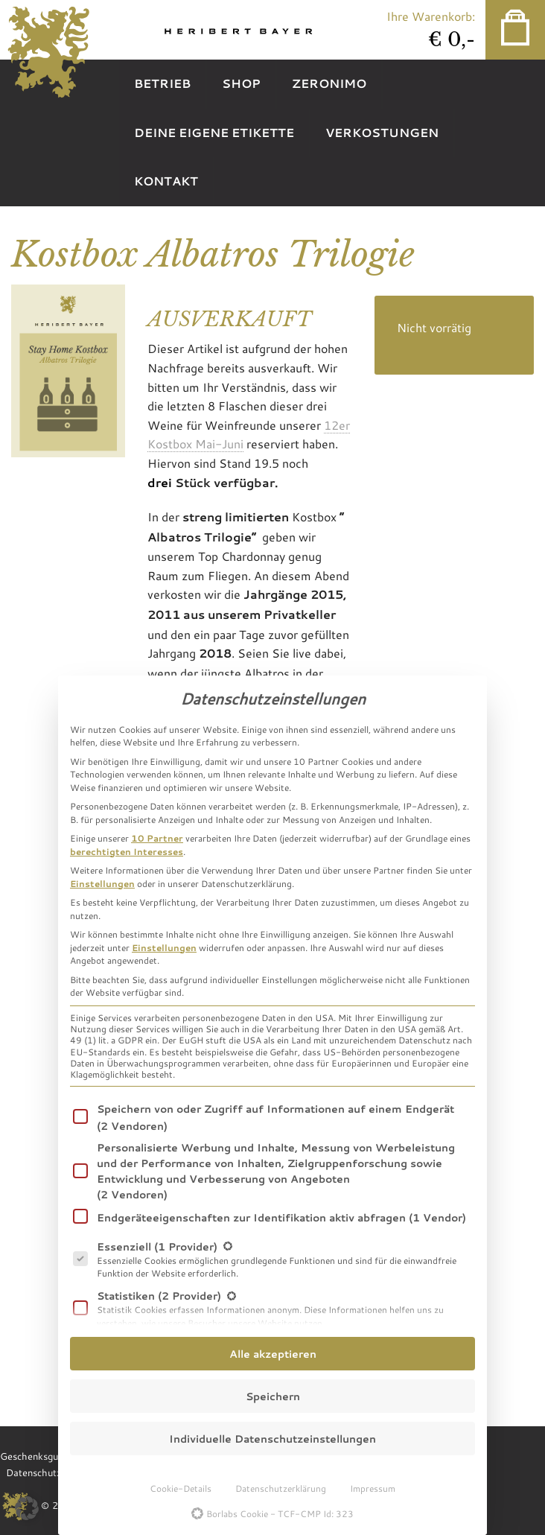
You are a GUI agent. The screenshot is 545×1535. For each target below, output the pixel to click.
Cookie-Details (180, 1488)
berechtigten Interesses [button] (126, 851)
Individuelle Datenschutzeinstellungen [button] (272, 1438)
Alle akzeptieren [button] (272, 1354)
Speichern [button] (273, 1396)
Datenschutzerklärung (280, 1488)
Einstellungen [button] (102, 883)
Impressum (372, 1488)
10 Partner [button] (157, 838)
